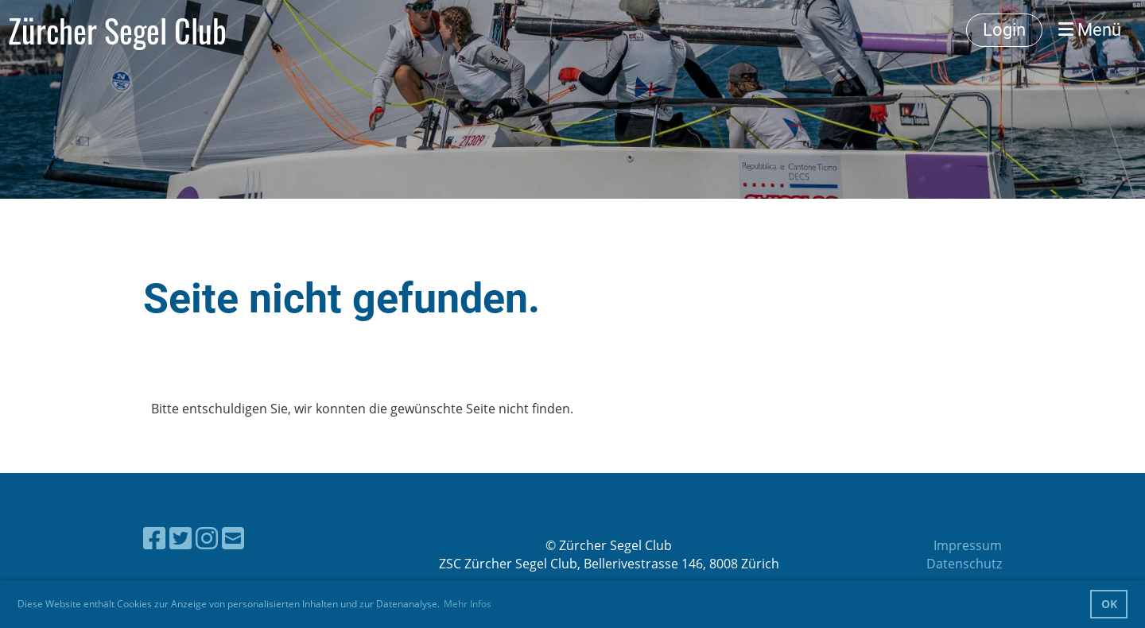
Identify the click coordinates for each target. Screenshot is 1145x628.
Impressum (967, 545)
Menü (1089, 30)
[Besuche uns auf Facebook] (154, 538)
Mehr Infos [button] (467, 604)
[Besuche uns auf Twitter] (180, 538)
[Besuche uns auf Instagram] (207, 538)
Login (1004, 30)
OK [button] (1109, 603)
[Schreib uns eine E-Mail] (233, 538)
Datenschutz (964, 563)
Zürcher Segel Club (117, 30)
